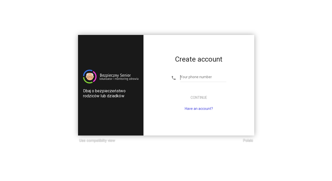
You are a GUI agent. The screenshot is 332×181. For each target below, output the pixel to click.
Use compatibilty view (97, 140)
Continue (199, 98)
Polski (248, 140)
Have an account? (199, 109)
